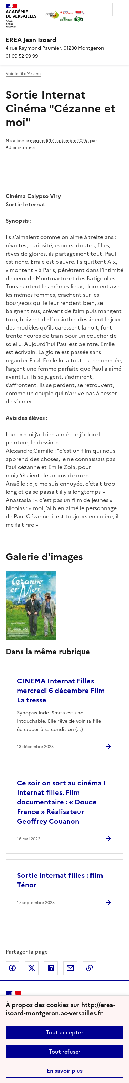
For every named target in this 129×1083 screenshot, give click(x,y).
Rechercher (100, 9)
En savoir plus (65, 1071)
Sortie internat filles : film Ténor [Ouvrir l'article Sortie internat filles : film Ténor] (60, 880)
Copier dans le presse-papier (89, 968)
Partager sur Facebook (12, 968)
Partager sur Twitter (32, 968)
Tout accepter (64, 1032)
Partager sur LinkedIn (51, 968)
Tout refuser (64, 1051)
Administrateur (20, 147)
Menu (119, 9)
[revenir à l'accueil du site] (64, 40)
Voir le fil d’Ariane (23, 73)
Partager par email (70, 968)
